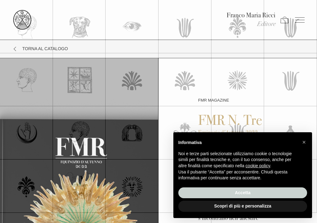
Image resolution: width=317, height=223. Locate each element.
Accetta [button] (243, 192)
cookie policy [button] (257, 165)
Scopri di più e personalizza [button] (242, 205)
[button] (304, 142)
